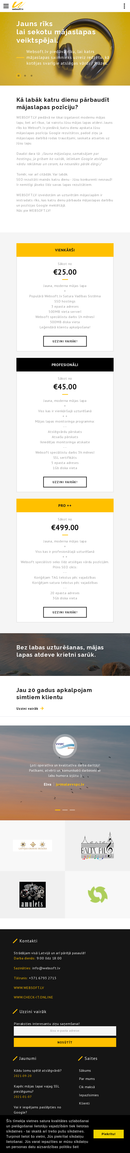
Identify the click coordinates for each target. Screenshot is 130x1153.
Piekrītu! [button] (109, 1134)
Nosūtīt (65, 1042)
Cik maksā (87, 1087)
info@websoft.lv (46, 968)
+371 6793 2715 (42, 978)
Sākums (85, 1070)
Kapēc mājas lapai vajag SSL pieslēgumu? (36, 1088)
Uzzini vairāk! (65, 341)
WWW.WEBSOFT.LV (29, 987)
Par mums (87, 1078)
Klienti (84, 1103)
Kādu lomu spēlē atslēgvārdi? (38, 1070)
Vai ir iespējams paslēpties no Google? (37, 1109)
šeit (76, 1147)
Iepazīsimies (89, 1095)
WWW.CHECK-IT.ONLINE (33, 997)
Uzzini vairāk (32, 1011)
